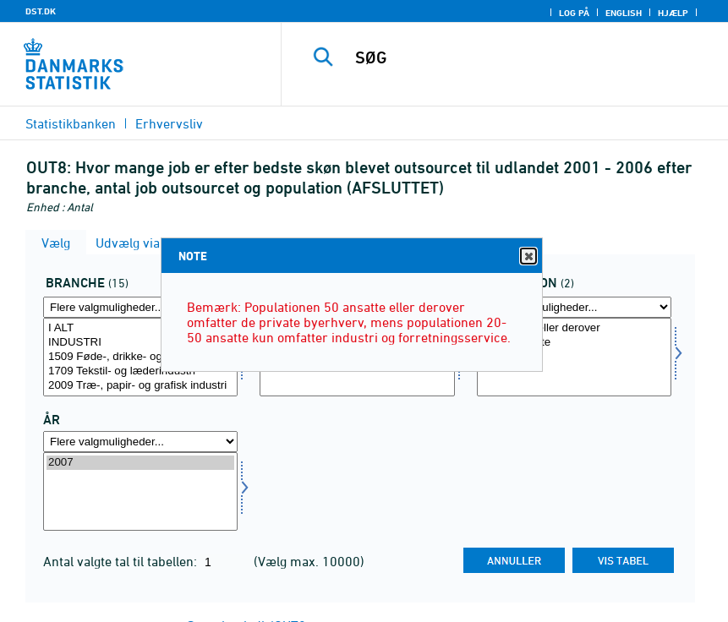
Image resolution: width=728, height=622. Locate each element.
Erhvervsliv (169, 123)
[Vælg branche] (140, 357)
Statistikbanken (70, 123)
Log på (574, 13)
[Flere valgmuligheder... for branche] (140, 307)
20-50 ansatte (574, 343)
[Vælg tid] (140, 491)
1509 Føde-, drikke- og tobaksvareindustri (140, 357)
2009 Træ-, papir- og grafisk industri (140, 386)
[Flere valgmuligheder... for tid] (140, 441)
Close (527, 256)
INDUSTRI (140, 343)
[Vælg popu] (574, 357)
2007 (140, 463)
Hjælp (673, 13)
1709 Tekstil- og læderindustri (140, 371)
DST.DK (40, 11)
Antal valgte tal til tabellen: (121, 561)
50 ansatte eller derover (574, 328)
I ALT (140, 328)
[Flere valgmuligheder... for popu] (574, 307)
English (623, 13)
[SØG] (524, 57)
